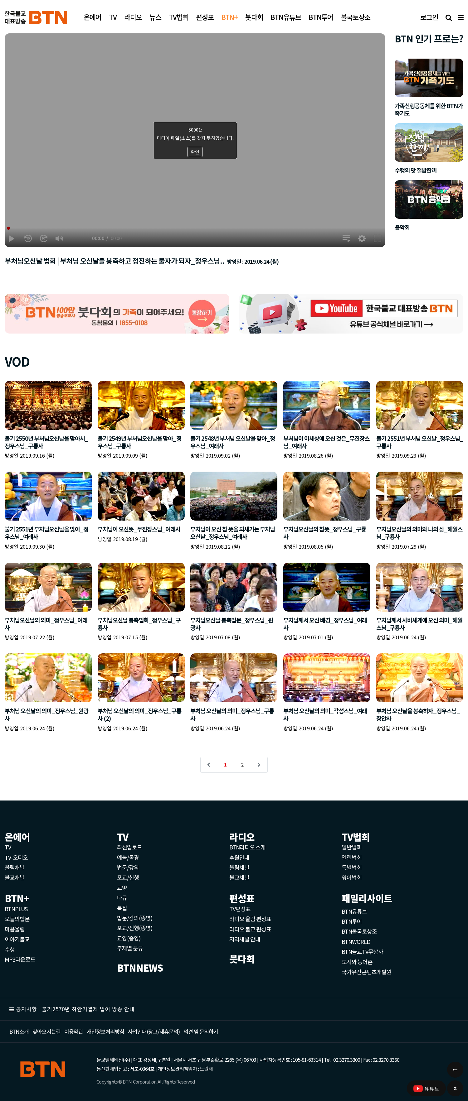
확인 (195, 152)
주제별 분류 (130, 948)
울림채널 (15, 867)
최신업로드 (129, 847)
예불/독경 (128, 857)
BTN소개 (19, 1031)
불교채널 (15, 877)
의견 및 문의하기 (200, 1031)
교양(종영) (128, 938)
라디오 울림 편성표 (250, 919)
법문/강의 (128, 867)
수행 (10, 949)
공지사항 (26, 1009)
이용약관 (73, 1031)
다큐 (122, 897)
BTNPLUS (16, 909)
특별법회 (352, 867)
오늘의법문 (17, 919)
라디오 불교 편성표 (250, 929)
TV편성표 (240, 909)
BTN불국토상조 (359, 931)
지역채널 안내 (244, 939)
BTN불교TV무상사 (362, 951)
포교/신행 (128, 877)
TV (8, 847)
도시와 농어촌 (357, 962)
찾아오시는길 (46, 1031)
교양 (122, 887)
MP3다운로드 (20, 959)
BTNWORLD (356, 941)
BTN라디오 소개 (247, 847)
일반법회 (352, 847)
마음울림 (15, 929)
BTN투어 (352, 921)
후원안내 (239, 857)
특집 (122, 908)
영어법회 (352, 877)
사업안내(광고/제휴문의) (154, 1031)
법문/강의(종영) (134, 918)
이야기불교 (17, 939)
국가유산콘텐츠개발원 (367, 972)
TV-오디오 (16, 857)
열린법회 (352, 857)
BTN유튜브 (354, 911)
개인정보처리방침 (105, 1031)
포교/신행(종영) (134, 928)
